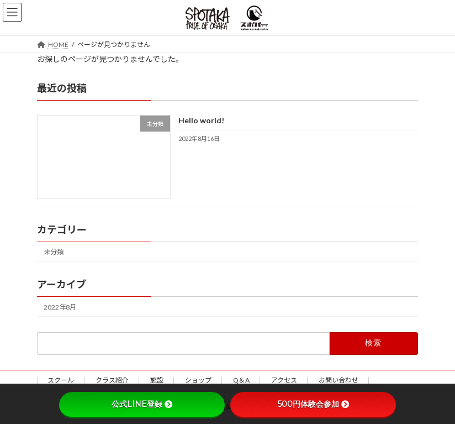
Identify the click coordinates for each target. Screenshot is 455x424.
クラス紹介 (112, 380)
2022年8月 (60, 306)
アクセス (284, 380)
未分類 (54, 252)
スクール (60, 380)
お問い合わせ (338, 380)
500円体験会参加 (313, 404)
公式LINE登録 (142, 404)
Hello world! (201, 120)
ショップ (198, 380)
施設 (156, 380)
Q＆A (241, 380)
